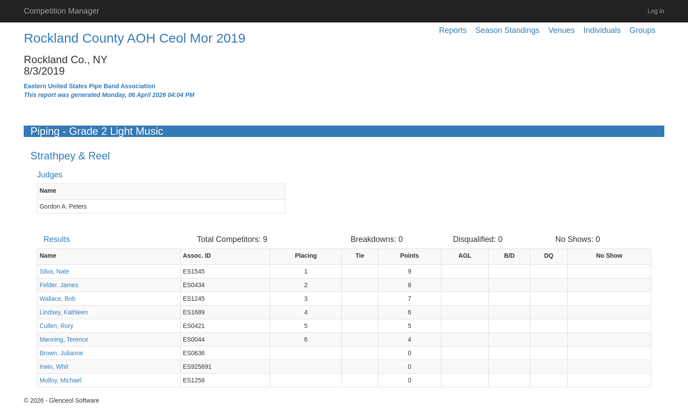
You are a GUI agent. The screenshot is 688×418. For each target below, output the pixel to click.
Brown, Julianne (61, 353)
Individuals (602, 30)
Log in (656, 10)
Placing (306, 255)
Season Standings (508, 30)
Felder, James (58, 284)
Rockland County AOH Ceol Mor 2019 (134, 38)
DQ (548, 255)
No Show (609, 255)
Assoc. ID (197, 255)
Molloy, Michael (60, 380)
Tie (359, 255)
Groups (643, 30)
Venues (561, 30)
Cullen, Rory (56, 325)
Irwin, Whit (53, 366)
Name (47, 190)
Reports (453, 30)
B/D (509, 255)
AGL (465, 255)
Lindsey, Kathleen (63, 312)
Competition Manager (61, 11)
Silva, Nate (54, 271)
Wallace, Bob (57, 298)
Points (409, 255)
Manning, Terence (63, 339)
